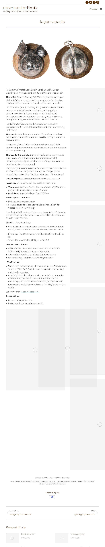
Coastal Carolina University (23, 481)
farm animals (36, 481)
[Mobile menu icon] (101, 9)
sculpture (80, 481)
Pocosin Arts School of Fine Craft (67, 481)
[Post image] (12, 538)
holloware (44, 481)
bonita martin (28, 534)
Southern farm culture (46, 484)
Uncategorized (64, 477)
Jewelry (55, 477)
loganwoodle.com (30, 292)
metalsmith (52, 481)
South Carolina (89, 481)
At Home (47, 477)
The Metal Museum (59, 484)
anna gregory (77, 534)
